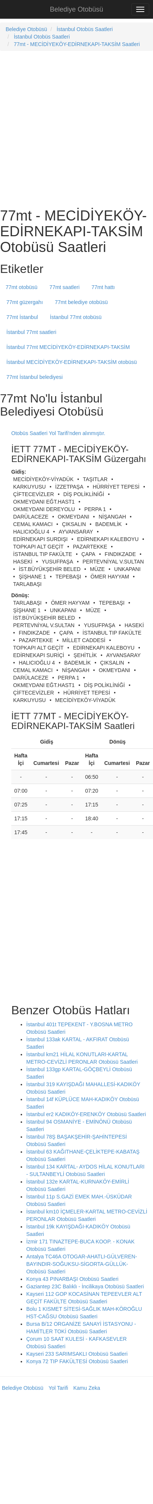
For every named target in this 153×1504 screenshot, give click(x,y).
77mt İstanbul (22, 317)
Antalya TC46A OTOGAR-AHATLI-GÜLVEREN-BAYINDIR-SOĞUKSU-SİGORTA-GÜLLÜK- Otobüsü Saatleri (81, 1264)
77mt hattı (103, 287)
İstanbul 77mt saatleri (31, 332)
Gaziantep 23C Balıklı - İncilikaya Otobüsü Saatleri (85, 1286)
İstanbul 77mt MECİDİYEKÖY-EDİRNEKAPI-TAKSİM (68, 347)
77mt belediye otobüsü (81, 302)
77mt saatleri (65, 287)
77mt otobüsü (22, 287)
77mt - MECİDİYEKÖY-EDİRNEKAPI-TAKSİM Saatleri (77, 44)
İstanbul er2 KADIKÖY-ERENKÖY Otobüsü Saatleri (86, 1114)
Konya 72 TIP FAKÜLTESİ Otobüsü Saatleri (77, 1361)
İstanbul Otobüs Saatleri (84, 29)
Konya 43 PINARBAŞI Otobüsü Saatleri (72, 1279)
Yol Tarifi (58, 1388)
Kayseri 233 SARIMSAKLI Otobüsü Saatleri (77, 1354)
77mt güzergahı (24, 302)
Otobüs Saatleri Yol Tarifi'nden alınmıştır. (58, 433)
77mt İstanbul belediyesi (34, 377)
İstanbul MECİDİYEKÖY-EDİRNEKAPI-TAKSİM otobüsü (71, 362)
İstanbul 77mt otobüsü (76, 317)
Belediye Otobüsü (76, 9)
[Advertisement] (70, 128)
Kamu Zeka (86, 1388)
